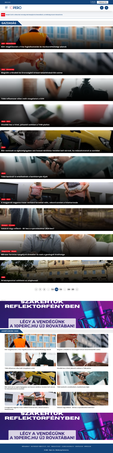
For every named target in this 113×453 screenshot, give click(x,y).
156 (60, 289)
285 (73, 289)
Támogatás (102, 2)
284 (69, 289)
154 (52, 289)
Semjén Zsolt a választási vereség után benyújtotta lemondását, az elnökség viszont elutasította (34, 14)
